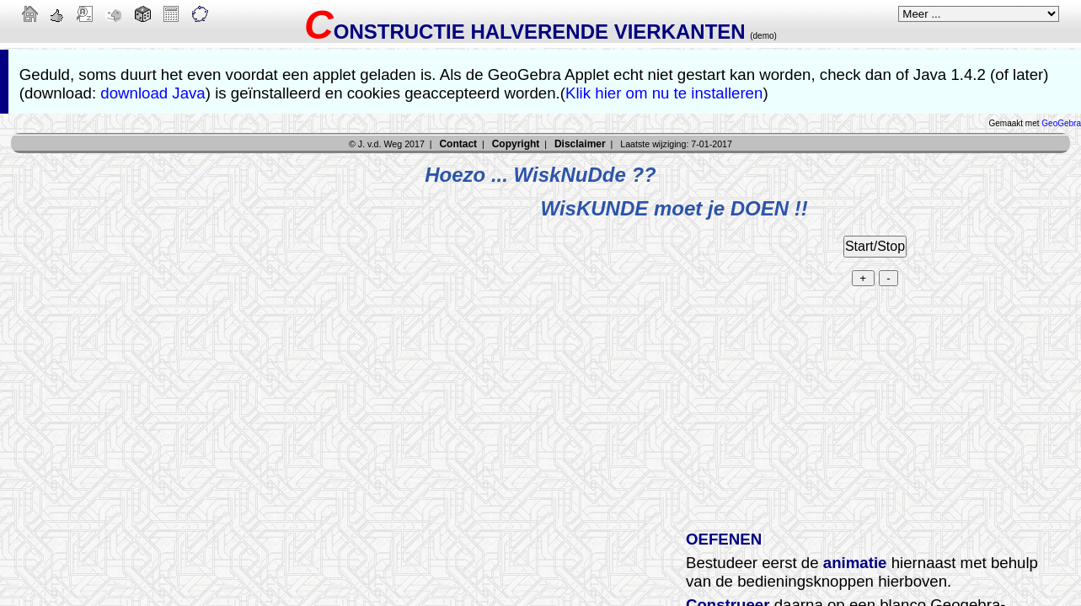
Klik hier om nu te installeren (664, 93)
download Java (152, 93)
